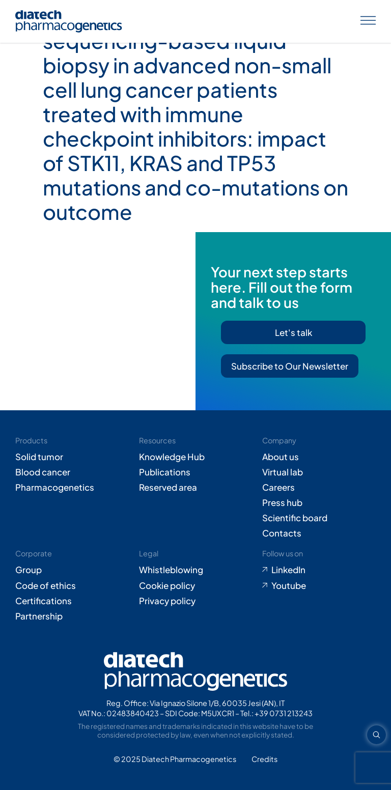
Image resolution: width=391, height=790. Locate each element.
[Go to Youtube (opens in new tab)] (319, 585)
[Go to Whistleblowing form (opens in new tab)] (196, 569)
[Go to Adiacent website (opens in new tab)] (264, 759)
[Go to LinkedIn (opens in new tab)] (319, 569)
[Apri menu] (368, 21)
